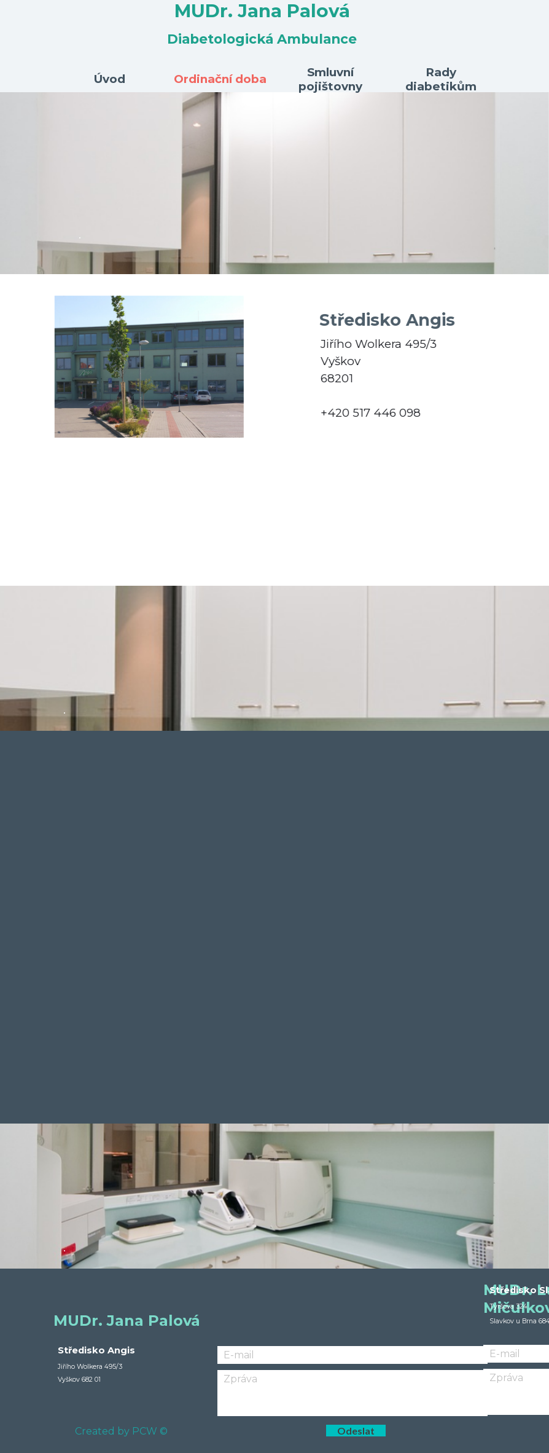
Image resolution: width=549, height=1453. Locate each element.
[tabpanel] (274, 183)
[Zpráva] (352, 1393)
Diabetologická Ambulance (262, 39)
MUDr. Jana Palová (262, 11)
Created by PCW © (121, 1431)
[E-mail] (352, 1355)
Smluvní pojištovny (330, 79)
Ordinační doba (220, 79)
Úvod (109, 79)
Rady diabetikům (441, 79)
